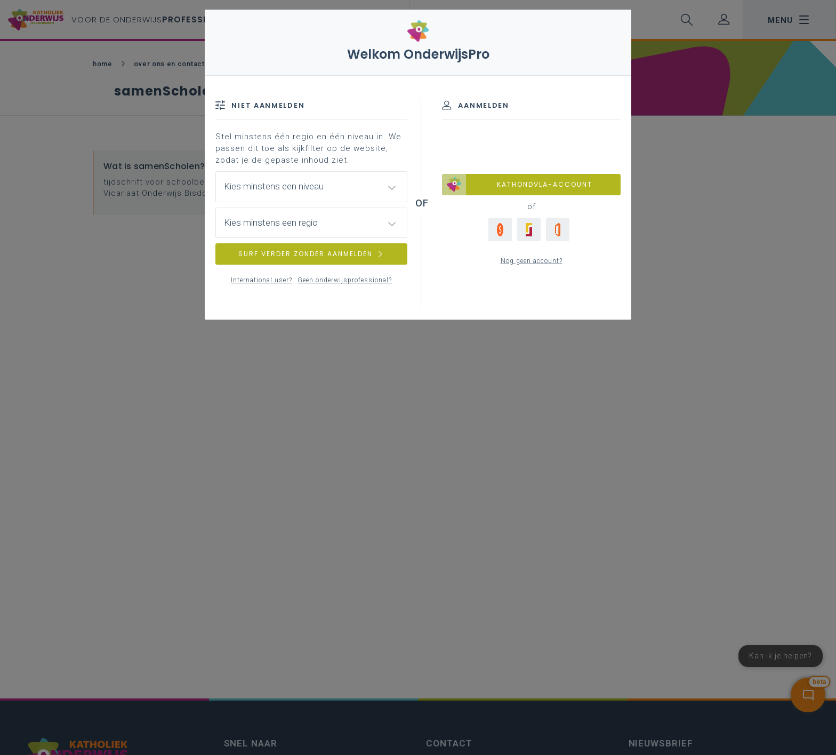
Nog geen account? (531, 261)
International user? (261, 280)
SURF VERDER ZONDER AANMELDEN (311, 253)
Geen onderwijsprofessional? (345, 280)
